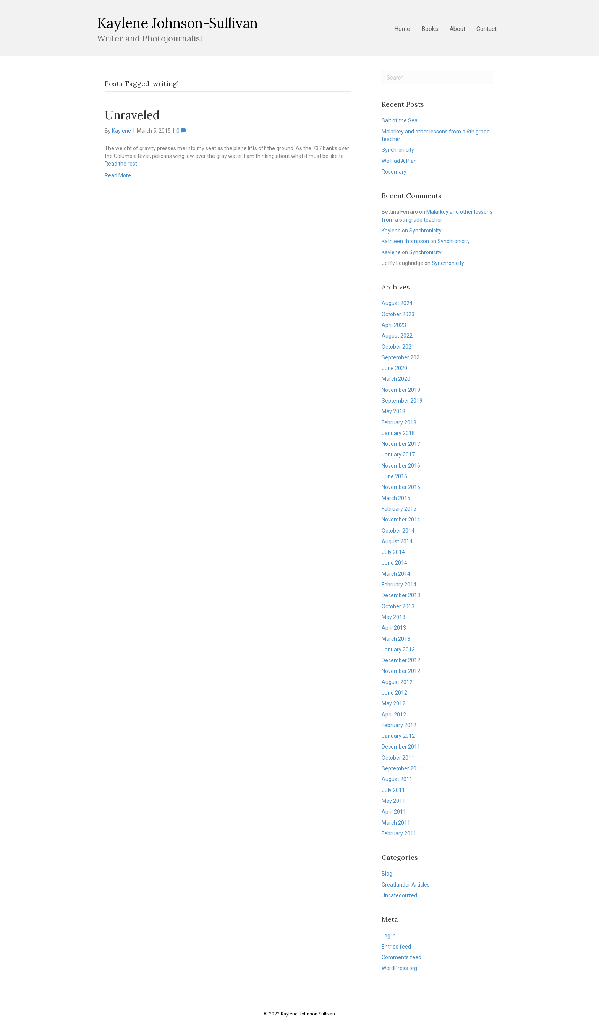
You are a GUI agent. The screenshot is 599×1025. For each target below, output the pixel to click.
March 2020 (396, 379)
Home (402, 28)
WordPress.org (399, 968)
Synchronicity (398, 150)
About (457, 28)
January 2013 (398, 650)
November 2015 (401, 487)
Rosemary (394, 172)
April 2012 (394, 714)
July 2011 (393, 790)
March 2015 (396, 498)
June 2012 (394, 693)
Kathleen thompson (405, 241)
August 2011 (397, 779)
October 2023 (398, 314)
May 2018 (393, 411)
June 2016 (394, 476)
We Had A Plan (399, 161)
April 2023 (394, 325)
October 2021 (398, 347)
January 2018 (398, 433)
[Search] (438, 77)
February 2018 (399, 422)
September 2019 (402, 401)
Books (430, 28)
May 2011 (393, 801)
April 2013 (394, 628)
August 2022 (397, 336)
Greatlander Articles (406, 885)
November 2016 (401, 466)
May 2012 (393, 703)
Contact (486, 28)
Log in (389, 935)
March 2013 (396, 639)
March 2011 (396, 823)
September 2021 (402, 357)
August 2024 (397, 303)
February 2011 (399, 833)
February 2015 (399, 509)
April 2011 (394, 812)
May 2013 (393, 617)
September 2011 (402, 768)
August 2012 (397, 682)
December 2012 (401, 660)
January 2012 (398, 736)
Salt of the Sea (400, 120)
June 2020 (394, 368)
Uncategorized (399, 895)
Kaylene (391, 230)
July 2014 (393, 552)
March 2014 (396, 574)
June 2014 (394, 563)
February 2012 (399, 725)
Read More (118, 175)
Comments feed (401, 957)
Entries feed (396, 947)
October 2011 (398, 758)
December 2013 (401, 595)
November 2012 (401, 671)
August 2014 (397, 541)
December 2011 (401, 747)
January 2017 (398, 455)
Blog (387, 874)
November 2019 (401, 390)
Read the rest (121, 164)
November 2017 (401, 444)
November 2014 (401, 520)
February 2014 (399, 585)
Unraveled (132, 115)
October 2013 (398, 606)
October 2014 (398, 531)
